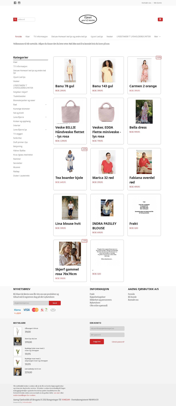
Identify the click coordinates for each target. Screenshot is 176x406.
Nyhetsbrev (95, 303)
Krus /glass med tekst (23, 154)
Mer (156, 36)
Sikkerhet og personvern (101, 300)
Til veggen (18, 134)
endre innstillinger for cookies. (24, 395)
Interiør (16, 125)
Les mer (57, 393)
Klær (28, 36)
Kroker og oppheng (21, 121)
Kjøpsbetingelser (97, 297)
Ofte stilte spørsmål (98, 305)
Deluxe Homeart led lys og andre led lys (69, 36)
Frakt (92, 294)
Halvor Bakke (19, 150)
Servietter (17, 163)
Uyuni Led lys (97, 36)
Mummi (16, 167)
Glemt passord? (118, 342)
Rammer (17, 159)
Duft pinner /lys (20, 142)
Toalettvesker (19, 96)
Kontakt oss (133, 300)
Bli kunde (132, 297)
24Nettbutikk (27, 402)
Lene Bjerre (18, 117)
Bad (15, 104)
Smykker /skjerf (20, 92)
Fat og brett (18, 113)
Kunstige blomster (21, 108)
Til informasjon (41, 36)
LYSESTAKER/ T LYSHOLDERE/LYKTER (134, 36)
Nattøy (16, 171)
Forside (18, 36)
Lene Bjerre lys (20, 129)
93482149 (66, 400)
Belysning (17, 146)
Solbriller (17, 138)
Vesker (110, 36)
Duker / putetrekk (21, 175)
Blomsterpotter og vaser (24, 100)
